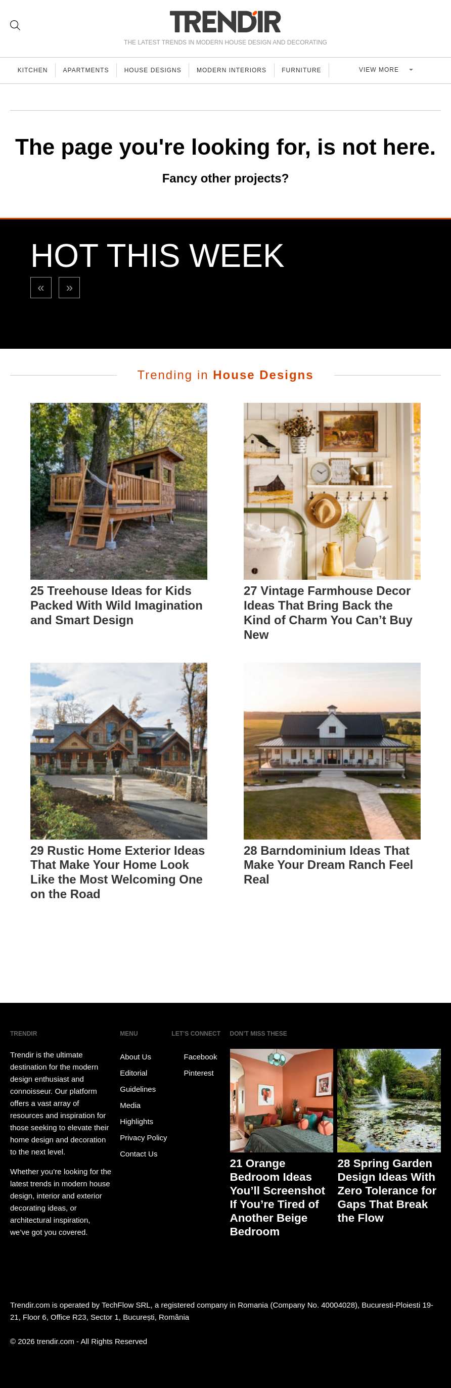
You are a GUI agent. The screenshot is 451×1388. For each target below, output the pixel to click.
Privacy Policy (143, 1137)
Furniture (308, 70)
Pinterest (192, 1073)
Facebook (194, 1056)
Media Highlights (136, 1113)
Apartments (88, 70)
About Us (135, 1056)
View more (383, 70)
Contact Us (138, 1153)
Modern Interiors (237, 70)
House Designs (156, 70)
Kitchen (33, 70)
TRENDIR (225, 21)
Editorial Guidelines (138, 1081)
